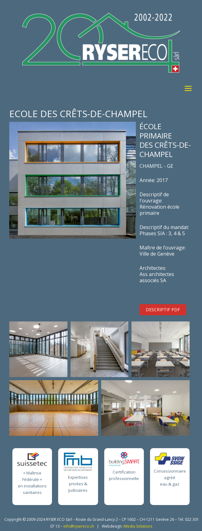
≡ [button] (188, 89)
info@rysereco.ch (78, 526)
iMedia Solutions (137, 526)
